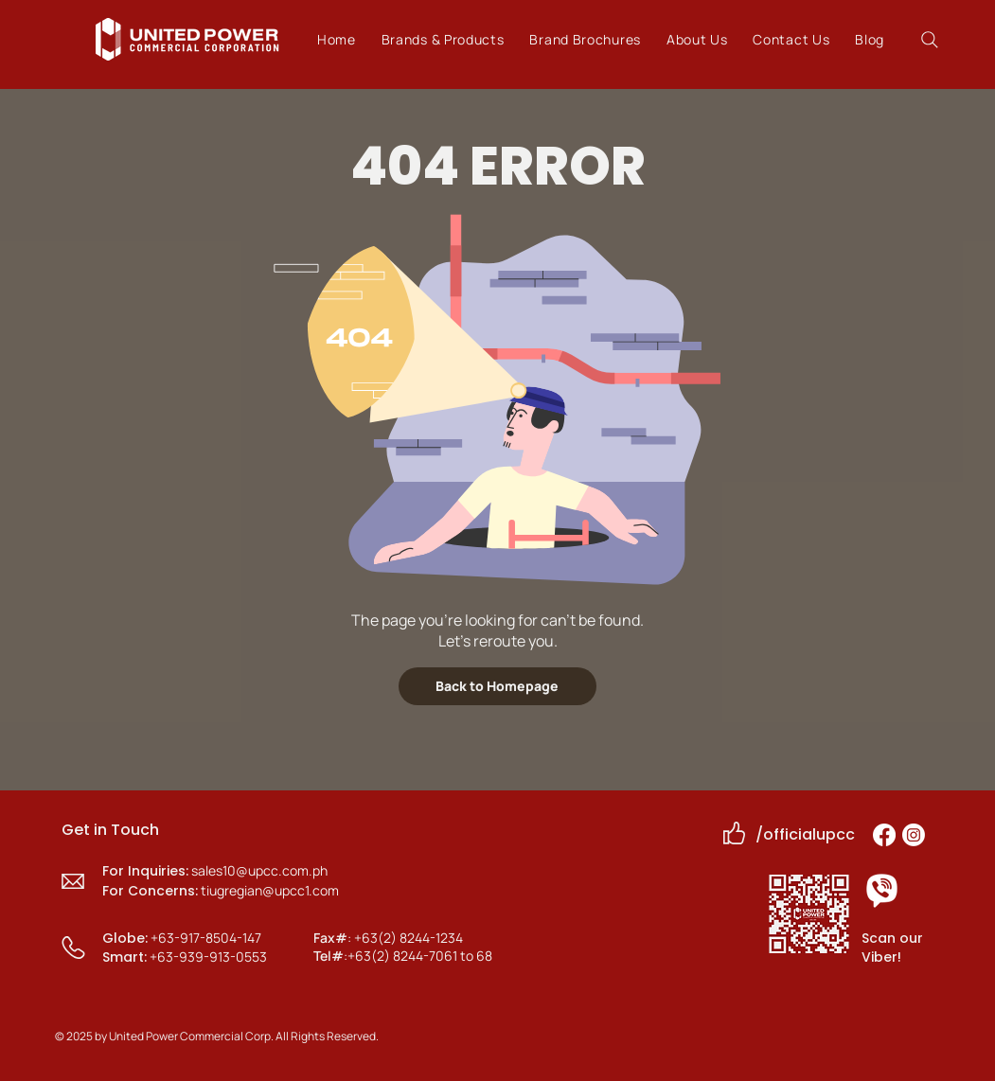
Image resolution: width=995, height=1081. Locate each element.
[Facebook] (884, 835)
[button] (442, 39)
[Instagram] (913, 835)
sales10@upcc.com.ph (259, 870)
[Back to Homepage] (497, 686)
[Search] (930, 39)
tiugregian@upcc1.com (270, 890)
